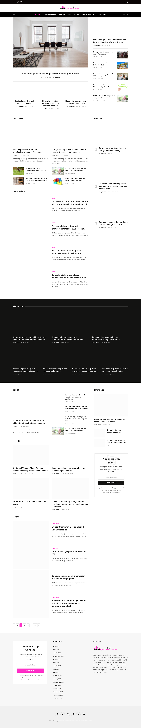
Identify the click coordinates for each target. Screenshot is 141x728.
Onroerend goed (88, 14)
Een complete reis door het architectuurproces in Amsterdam (28, 150)
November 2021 (58, 695)
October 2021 (57, 698)
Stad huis (102, 14)
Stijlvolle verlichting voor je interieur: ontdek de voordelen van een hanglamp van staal (70, 504)
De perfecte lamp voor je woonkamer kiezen (29, 502)
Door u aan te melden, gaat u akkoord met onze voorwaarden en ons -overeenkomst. (111, 490)
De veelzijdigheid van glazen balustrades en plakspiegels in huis (69, 276)
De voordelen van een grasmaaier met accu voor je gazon (36, 169)
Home (37, 14)
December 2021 (58, 692)
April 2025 (56, 650)
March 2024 (57, 666)
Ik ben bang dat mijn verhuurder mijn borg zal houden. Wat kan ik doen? (109, 41)
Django (57, 77)
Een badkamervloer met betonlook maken (24, 102)
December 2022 (58, 682)
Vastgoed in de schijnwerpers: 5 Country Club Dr (104, 64)
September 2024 (58, 656)
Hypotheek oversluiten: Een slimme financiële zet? (75, 179)
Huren (76, 14)
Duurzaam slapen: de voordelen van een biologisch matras (113, 223)
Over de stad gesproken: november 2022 (69, 552)
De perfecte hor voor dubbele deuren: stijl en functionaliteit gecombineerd (70, 202)
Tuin (53, 573)
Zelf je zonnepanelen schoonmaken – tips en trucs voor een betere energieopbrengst (69, 150)
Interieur (55, 597)
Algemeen (55, 523)
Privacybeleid (107, 492)
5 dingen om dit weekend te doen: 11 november (103, 53)
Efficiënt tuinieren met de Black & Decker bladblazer (68, 528)
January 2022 (57, 689)
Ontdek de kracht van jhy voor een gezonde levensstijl (104, 97)
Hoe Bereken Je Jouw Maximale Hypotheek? (101, 86)
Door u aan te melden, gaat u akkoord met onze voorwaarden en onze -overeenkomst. (30, 678)
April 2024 (56, 663)
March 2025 (57, 653)
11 (35, 625)
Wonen (50, 70)
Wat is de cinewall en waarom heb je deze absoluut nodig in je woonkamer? (37, 180)
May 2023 (56, 669)
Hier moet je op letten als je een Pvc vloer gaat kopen (50, 73)
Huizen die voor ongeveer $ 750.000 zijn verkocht (76, 102)
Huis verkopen (64, 14)
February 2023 (57, 676)
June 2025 (56, 646)
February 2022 (57, 685)
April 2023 (56, 672)
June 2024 (56, 659)
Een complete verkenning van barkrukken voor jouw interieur (67, 251)
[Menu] (14, 14)
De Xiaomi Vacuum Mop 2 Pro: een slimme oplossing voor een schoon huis (113, 186)
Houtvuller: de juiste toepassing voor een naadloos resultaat (50, 103)
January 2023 (57, 679)
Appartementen (49, 14)
